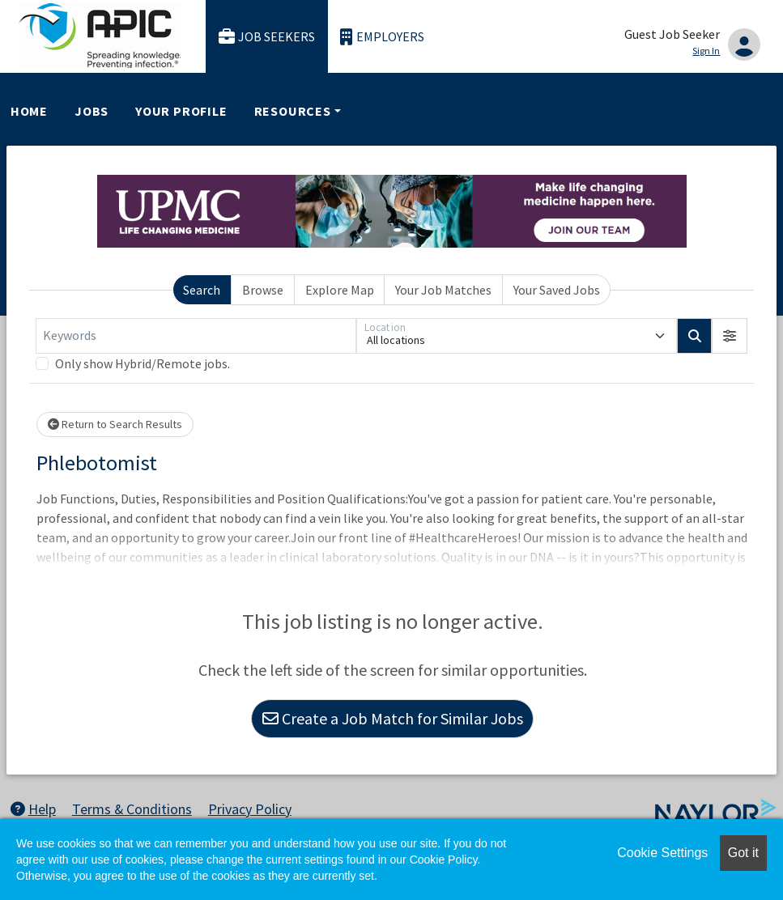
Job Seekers (267, 37)
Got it (743, 853)
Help (33, 809)
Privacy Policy (249, 809)
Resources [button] (292, 111)
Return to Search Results (115, 424)
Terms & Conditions (132, 809)
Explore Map (339, 290)
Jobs (91, 111)
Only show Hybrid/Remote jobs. (142, 363)
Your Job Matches (443, 290)
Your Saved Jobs (556, 290)
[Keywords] (196, 336)
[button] (729, 336)
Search (201, 290)
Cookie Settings (662, 853)
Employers (382, 37)
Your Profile (181, 111)
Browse (262, 290)
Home (29, 111)
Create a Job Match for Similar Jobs (392, 718)
